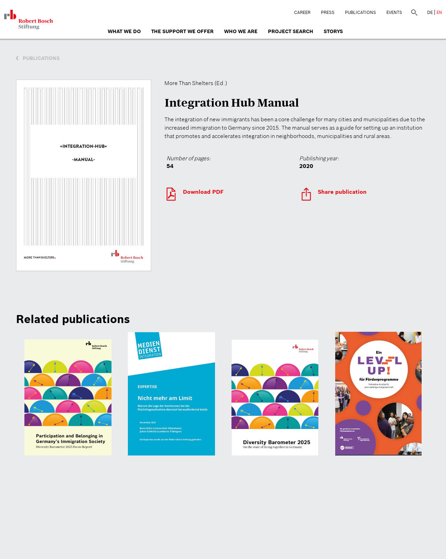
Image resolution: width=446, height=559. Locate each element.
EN (439, 12)
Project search (290, 31)
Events (394, 12)
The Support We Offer (182, 31)
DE (430, 12)
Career (302, 12)
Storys (333, 31)
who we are (240, 31)
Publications (360, 12)
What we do (124, 31)
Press (327, 12)
